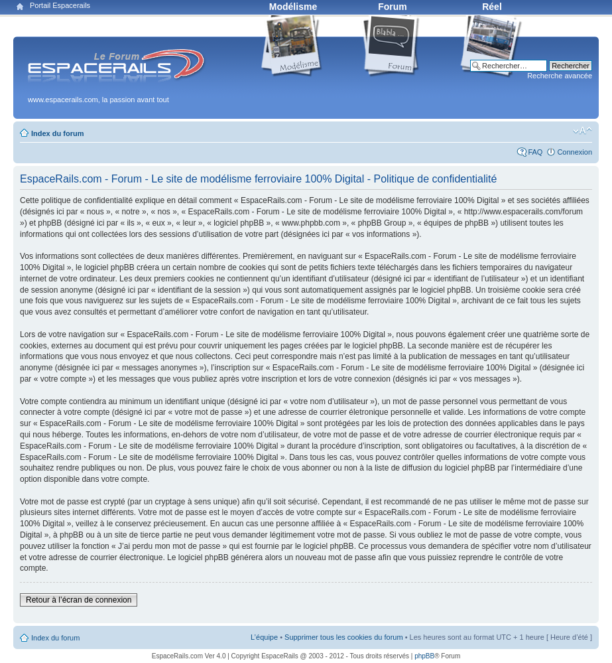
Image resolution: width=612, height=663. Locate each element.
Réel (492, 6)
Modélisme (293, 6)
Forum (392, 6)
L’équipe (264, 637)
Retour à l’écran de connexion (78, 600)
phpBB (424, 656)
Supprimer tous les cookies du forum (343, 637)
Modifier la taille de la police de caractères (582, 131)
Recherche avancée (559, 76)
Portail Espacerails (60, 5)
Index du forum (57, 133)
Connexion (574, 152)
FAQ (535, 152)
